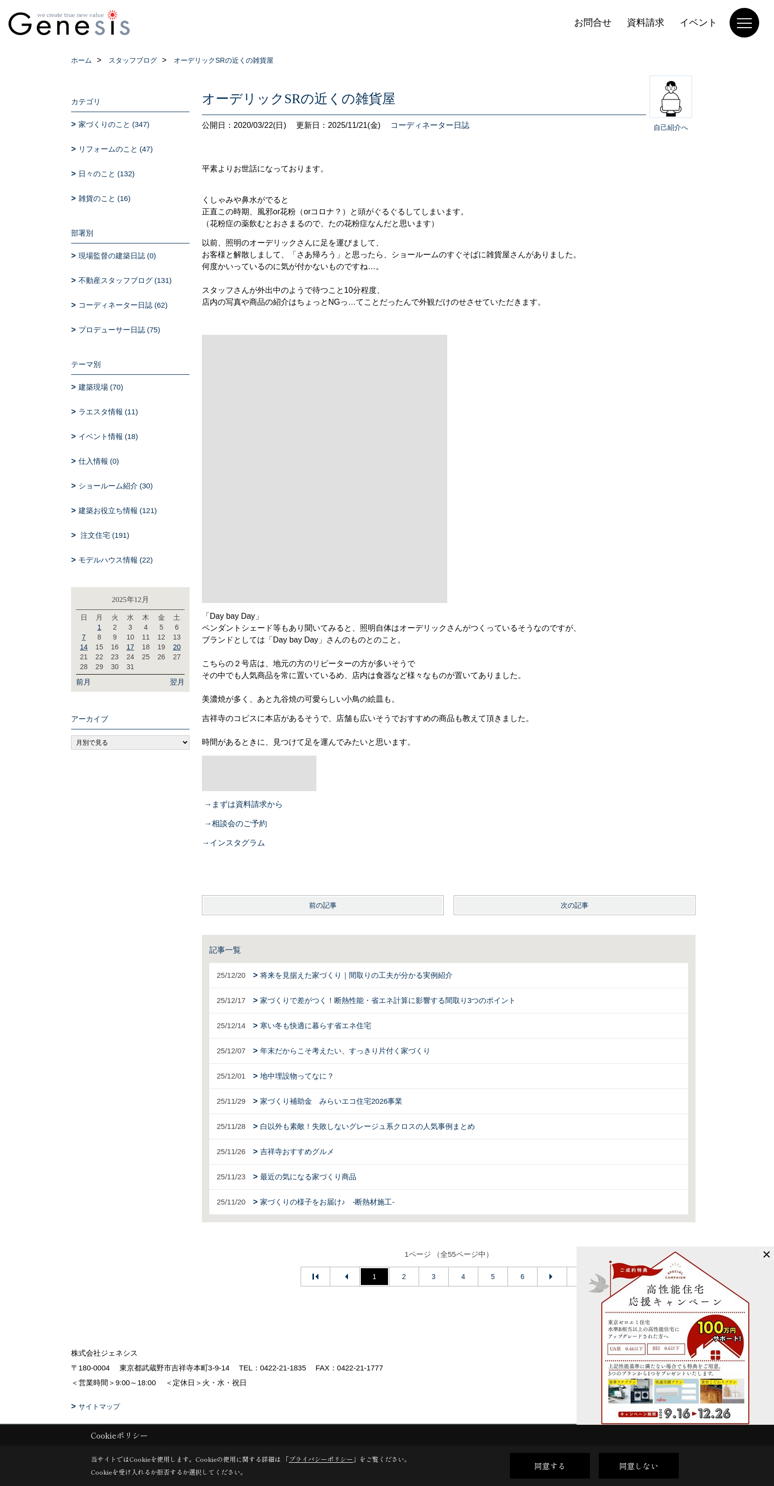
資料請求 (645, 22)
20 (177, 647)
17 (130, 647)
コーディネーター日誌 (429, 125)
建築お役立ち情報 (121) (117, 510)
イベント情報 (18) (108, 436)
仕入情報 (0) (98, 461)
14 (84, 647)
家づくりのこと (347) (114, 124)
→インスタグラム (233, 843)
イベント (698, 22)
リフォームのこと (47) (115, 149)
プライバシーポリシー (321, 1459)
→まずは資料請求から (243, 804)
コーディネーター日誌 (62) (123, 305)
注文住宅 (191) (103, 535)
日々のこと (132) (106, 173)
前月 (83, 682)
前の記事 (323, 905)
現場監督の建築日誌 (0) (117, 255)
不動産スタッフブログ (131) (125, 280)
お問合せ (593, 22)
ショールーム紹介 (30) (115, 486)
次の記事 (574, 905)
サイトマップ (99, 1406)
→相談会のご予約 (235, 823)
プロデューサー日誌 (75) (119, 329)
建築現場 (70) (100, 387)
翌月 (177, 682)
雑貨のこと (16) (104, 198)
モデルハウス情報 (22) (115, 560)
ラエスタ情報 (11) (108, 411)
